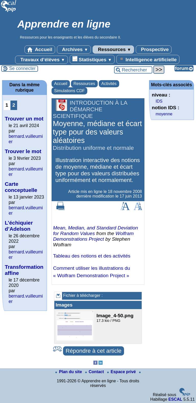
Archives (74, 49)
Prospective (154, 49)
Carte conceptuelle (21, 187)
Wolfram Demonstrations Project (93, 236)
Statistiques (92, 59)
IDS (159, 101)
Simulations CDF (69, 91)
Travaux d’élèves (41, 60)
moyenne (164, 114)
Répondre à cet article (93, 351)
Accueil (39, 49)
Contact (95, 372)
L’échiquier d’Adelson (19, 226)
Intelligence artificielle (148, 59)
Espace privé (122, 372)
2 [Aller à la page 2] (13, 105)
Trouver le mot (23, 151)
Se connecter (22, 68)
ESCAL (175, 399)
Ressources (113, 49)
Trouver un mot (24, 118)
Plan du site (69, 372)
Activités (109, 83)
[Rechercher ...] (133, 70)
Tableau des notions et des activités (91, 256)
